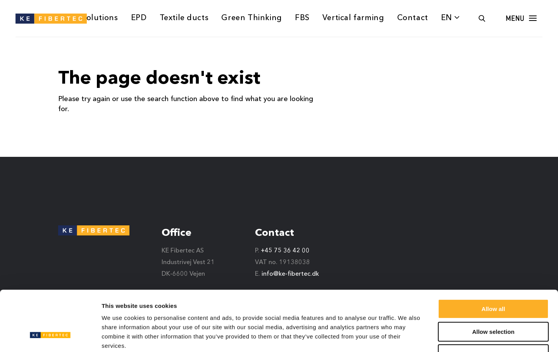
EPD (139, 18)
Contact (412, 18)
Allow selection (493, 280)
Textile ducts (184, 18)
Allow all (493, 257)
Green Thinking (251, 18)
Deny (493, 302)
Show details (407, 336)
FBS (302, 18)
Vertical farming (353, 18)
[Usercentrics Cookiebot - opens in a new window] (50, 337)
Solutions (100, 18)
